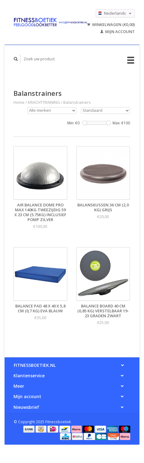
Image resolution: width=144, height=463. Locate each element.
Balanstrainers (77, 102)
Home (18, 102)
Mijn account (117, 31)
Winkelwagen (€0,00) (111, 24)
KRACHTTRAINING (44, 102)
